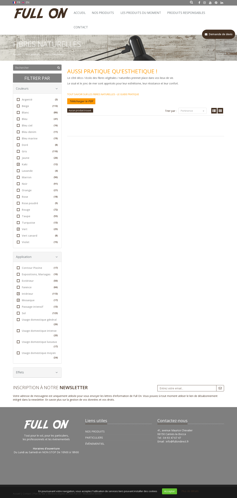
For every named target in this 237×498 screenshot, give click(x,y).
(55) (56, 216)
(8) (56, 144)
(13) (56, 222)
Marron (37, 177)
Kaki (37, 164)
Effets (37, 372)
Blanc (37, 112)
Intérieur (37, 293)
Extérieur (37, 280)
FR (17, 2)
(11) (56, 131)
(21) (56, 190)
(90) (56, 177)
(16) (56, 125)
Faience (37, 287)
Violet (37, 242)
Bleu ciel (37, 125)
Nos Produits (103, 13)
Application (37, 257)
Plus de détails (190, 491)
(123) (55, 313)
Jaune (37, 158)
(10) (56, 274)
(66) (56, 287)
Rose (37, 196)
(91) (56, 183)
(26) (56, 157)
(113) (55, 106)
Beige (37, 106)
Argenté (37, 99)
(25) (56, 229)
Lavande (37, 170)
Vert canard (37, 235)
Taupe (37, 216)
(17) (56, 267)
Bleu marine (37, 138)
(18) (56, 196)
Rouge (37, 209)
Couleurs (37, 88)
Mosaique (37, 300)
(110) (55, 151)
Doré (37, 145)
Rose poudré (37, 203)
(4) (56, 170)
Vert (37, 229)
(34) (56, 357)
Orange (37, 190)
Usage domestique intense (37, 333)
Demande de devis (218, 34)
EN (25, 2)
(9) (56, 203)
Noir (37, 183)
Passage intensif (37, 306)
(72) (56, 209)
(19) (56, 138)
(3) (56, 99)
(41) (56, 119)
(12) (56, 164)
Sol (37, 313)
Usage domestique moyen (37, 355)
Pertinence (192, 110)
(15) (56, 242)
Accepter (169, 491)
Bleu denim (37, 132)
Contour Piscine (37, 267)
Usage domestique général (37, 322)
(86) (56, 112)
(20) (56, 335)
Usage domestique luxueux (37, 344)
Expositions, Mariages (37, 274)
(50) (56, 280)
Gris (37, 151)
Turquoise (37, 222)
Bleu (37, 119)
